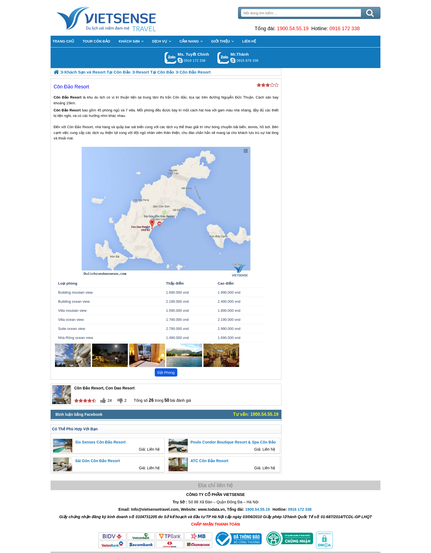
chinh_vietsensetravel (180, 60)
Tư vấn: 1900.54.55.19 (255, 414)
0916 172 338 (345, 28)
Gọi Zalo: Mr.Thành (223, 58)
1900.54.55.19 (292, 28)
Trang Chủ (120, 18)
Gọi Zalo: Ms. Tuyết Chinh (170, 58)
